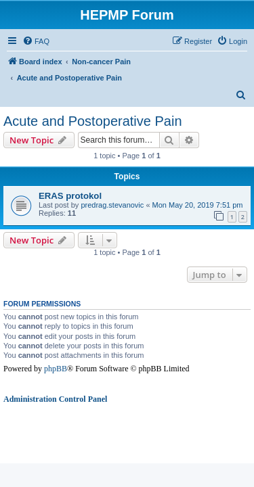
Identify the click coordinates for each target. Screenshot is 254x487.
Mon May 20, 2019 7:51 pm (197, 205)
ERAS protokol (70, 196)
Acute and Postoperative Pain (92, 121)
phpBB (55, 368)
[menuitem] (35, 41)
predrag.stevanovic (112, 205)
